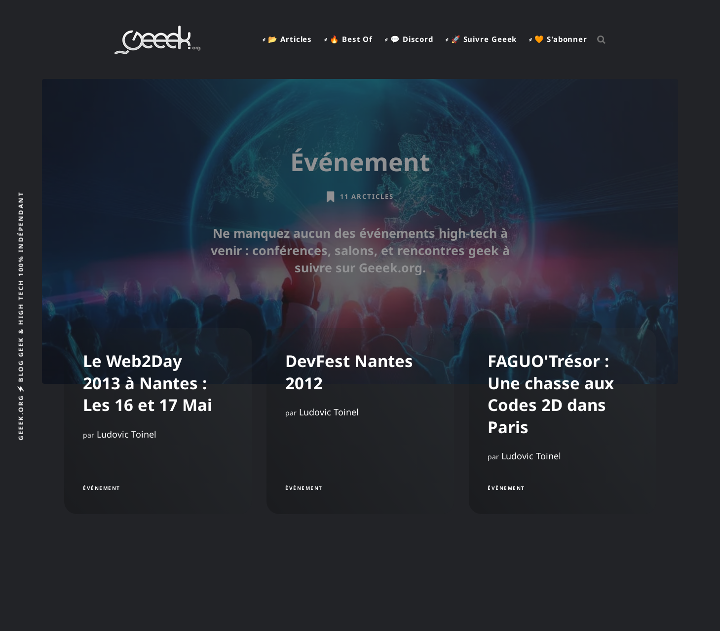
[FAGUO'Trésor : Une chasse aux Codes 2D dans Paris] (562, 421)
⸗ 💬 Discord (409, 39)
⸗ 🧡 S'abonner (558, 39)
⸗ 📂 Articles (287, 39)
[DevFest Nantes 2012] (360, 421)
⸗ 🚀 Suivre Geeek (481, 39)
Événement (101, 487)
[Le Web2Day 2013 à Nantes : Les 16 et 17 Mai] (158, 421)
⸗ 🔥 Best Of (348, 39)
